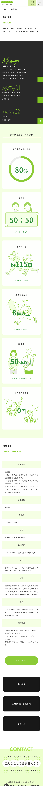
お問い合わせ (21, 665)
